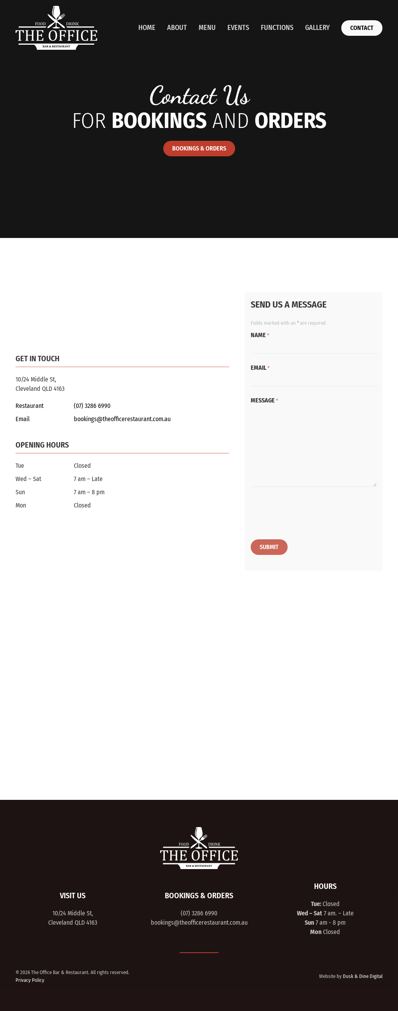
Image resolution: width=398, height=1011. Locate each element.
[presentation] (310, 514)
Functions (277, 27)
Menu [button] (207, 27)
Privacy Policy (30, 978)
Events (238, 27)
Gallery (317, 27)
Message (264, 400)
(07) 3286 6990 (92, 405)
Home (146, 27)
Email (260, 367)
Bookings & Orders (199, 148)
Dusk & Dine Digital (362, 975)
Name (260, 335)
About (177, 27)
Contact (362, 27)
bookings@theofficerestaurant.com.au (122, 419)
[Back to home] (56, 28)
